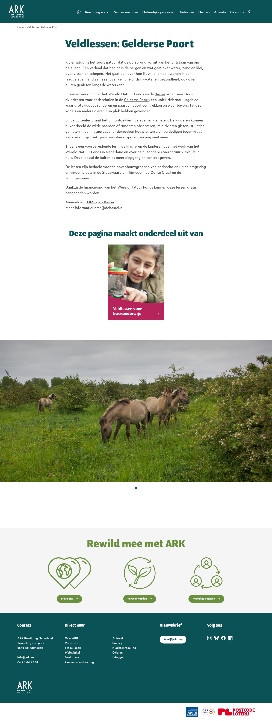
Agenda (220, 12)
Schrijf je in (173, 639)
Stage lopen (73, 647)
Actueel (117, 638)
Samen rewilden (126, 12)
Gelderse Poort (136, 99)
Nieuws (204, 12)
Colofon (117, 652)
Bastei (160, 93)
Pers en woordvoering (79, 662)
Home (79, 12)
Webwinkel (72, 652)
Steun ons (69, 598)
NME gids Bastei (100, 201)
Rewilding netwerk (206, 598)
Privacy (117, 643)
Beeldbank (72, 657)
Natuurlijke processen (159, 12)
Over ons (237, 12)
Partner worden (140, 598)
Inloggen (118, 657)
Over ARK (71, 638)
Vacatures (71, 643)
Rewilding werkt (97, 12)
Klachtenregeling (124, 647)
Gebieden (187, 12)
